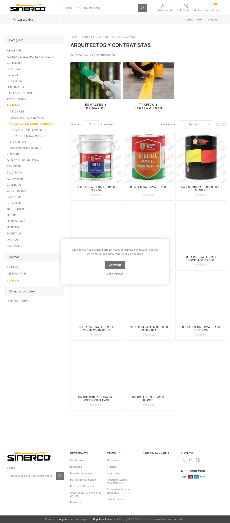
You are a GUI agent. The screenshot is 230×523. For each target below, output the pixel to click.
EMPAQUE (13, 75)
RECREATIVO (14, 245)
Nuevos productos (81, 473)
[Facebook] (184, 460)
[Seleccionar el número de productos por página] (92, 124)
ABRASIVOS (14, 50)
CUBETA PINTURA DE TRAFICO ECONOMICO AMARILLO (96, 328)
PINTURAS (14, 105)
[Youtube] (191, 460)
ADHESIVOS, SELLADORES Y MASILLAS (30, 56)
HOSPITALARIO (16, 221)
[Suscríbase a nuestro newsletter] (31, 476)
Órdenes (112, 466)
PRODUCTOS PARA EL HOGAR (27, 117)
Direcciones (114, 473)
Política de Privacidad (82, 486)
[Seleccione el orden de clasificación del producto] (195, 124)
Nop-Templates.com (104, 519)
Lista (223, 124)
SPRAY (25, 301)
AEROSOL (13, 301)
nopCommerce (67, 519)
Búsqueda (142, 8)
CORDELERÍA (14, 62)
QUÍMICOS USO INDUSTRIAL (23, 160)
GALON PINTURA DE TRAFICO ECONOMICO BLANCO (96, 398)
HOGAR (11, 215)
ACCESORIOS (18, 142)
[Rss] (198, 460)
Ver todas (13, 280)
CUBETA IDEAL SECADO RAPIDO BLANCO (96, 189)
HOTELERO (13, 227)
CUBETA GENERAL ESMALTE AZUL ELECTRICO (200, 328)
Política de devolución (83, 479)
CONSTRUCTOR (16, 191)
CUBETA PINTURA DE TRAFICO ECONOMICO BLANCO (201, 258)
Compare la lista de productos (186, 10)
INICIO (74, 37)
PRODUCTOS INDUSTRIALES (26, 148)
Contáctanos (78, 460)
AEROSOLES (17, 111)
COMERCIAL (14, 184)
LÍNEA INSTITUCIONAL (20, 93)
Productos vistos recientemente (117, 481)
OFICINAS (13, 239)
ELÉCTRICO (14, 69)
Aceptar (115, 265)
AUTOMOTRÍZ (15, 178)
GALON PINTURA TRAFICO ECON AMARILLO (200, 189)
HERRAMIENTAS (16, 87)
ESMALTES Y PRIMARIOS (96, 106)
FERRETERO (14, 203)
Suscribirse (60, 476)
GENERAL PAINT (16, 273)
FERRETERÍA (14, 81)
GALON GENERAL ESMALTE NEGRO (148, 187)
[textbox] (109, 8)
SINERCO (12, 267)
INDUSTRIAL (14, 233)
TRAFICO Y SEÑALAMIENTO (148, 106)
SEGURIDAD (14, 166)
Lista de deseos (116, 499)
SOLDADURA (14, 172)
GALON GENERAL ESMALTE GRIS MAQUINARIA (148, 328)
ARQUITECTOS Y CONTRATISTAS (31, 123)
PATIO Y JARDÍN (16, 99)
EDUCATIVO (14, 197)
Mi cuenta (163, 10)
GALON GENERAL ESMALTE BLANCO (148, 398)
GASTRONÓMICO (17, 209)
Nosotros (76, 502)
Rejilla (217, 124)
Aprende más (115, 274)
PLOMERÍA (13, 154)
